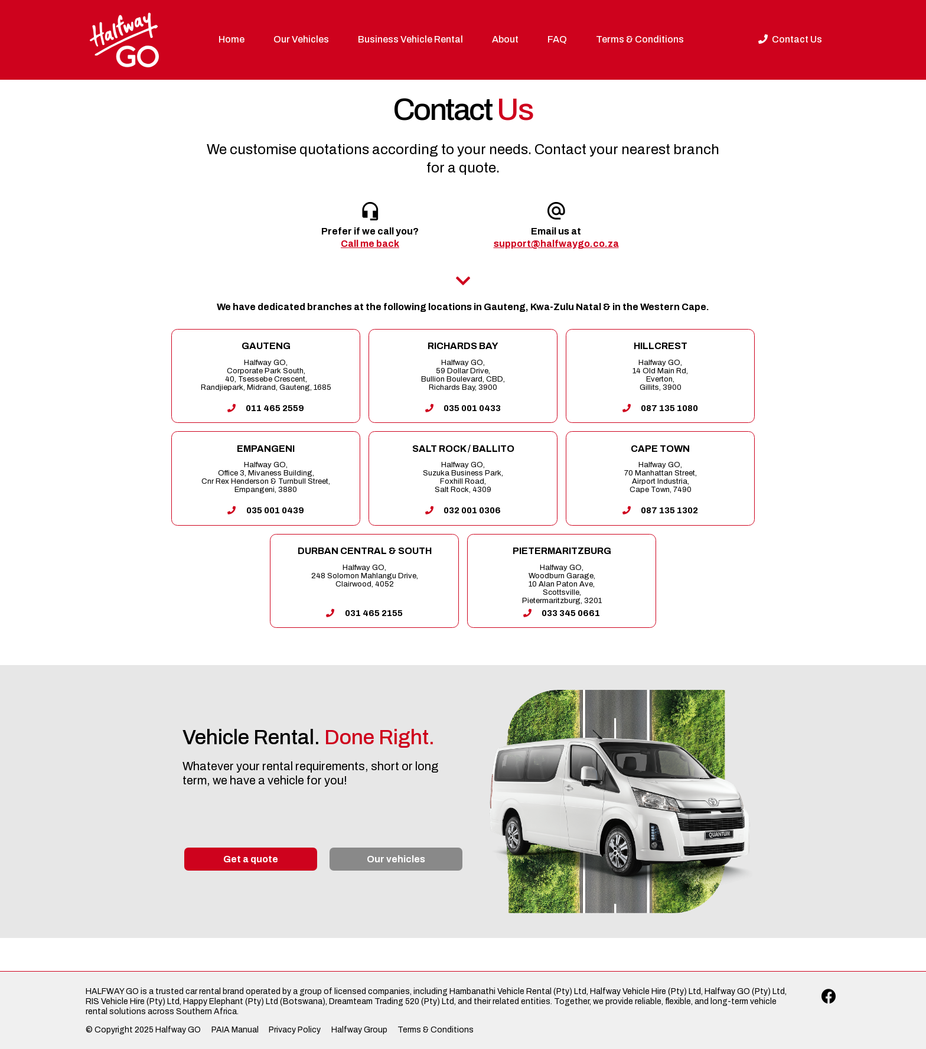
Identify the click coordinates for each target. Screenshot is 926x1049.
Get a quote (250, 859)
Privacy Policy (295, 1029)
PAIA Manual (235, 1029)
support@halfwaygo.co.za (556, 244)
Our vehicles (396, 859)
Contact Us (790, 39)
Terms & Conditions (640, 39)
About (505, 39)
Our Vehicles (301, 39)
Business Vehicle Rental (410, 39)
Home (231, 39)
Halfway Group (359, 1029)
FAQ (557, 39)
